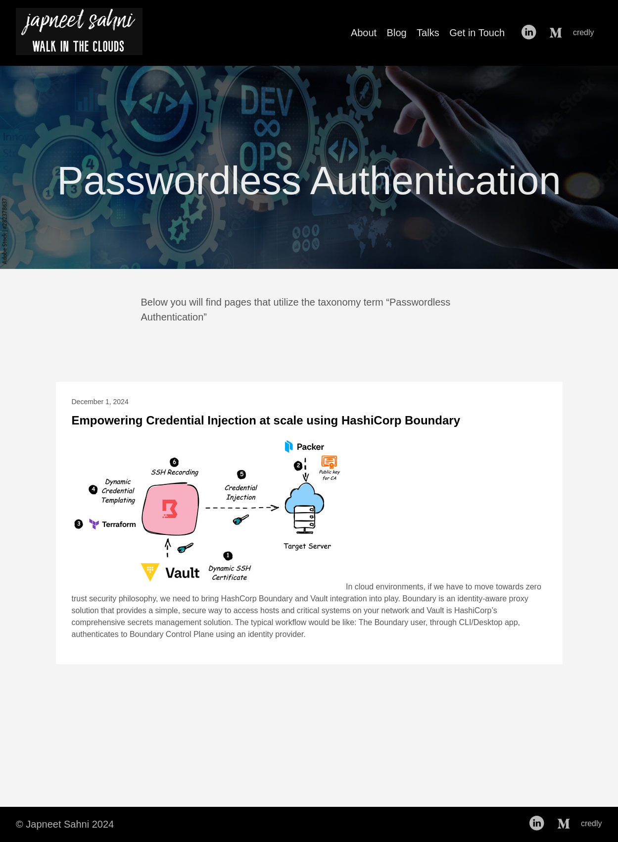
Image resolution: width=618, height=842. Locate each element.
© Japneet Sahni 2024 (65, 824)
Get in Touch (477, 32)
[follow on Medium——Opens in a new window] (558, 33)
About (364, 32)
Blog (397, 32)
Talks (428, 32)
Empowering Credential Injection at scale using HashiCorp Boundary (266, 420)
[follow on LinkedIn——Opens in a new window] (531, 33)
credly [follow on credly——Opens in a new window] (586, 32)
